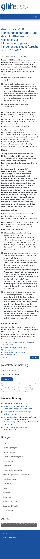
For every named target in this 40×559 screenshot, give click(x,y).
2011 (15, 526)
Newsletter (7, 492)
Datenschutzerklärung (27, 392)
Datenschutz (36, 1)
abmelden (15, 374)
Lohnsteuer (7, 484)
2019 (19, 523)
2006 (35, 526)
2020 (15, 523)
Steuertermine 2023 (10, 501)
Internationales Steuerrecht (12, 470)
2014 (3, 526)
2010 (19, 526)
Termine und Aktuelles (7, 344)
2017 (27, 523)
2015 (35, 523)
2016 (31, 523)
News (5, 488)
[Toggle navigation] (36, 16)
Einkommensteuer (9, 452)
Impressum (30, 1)
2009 (23, 526)
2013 (7, 526)
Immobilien (31, 342)
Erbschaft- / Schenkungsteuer (13, 457)
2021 (11, 523)
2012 (11, 526)
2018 (23, 523)
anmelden (6, 374)
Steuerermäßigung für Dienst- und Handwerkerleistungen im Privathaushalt (18, 408)
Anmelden (6, 379)
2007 (31, 526)
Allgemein (25, 342)
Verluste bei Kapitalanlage (13, 403)
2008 (27, 526)
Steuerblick (7, 497)
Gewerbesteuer (8, 461)
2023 (3, 523)
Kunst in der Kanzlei (9, 479)
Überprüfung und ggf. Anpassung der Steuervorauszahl (16, 428)
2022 (7, 523)
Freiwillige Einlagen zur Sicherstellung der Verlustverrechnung (18, 413)
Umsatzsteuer (8, 510)
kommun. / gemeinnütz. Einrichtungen (16, 475)
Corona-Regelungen (10, 448)
